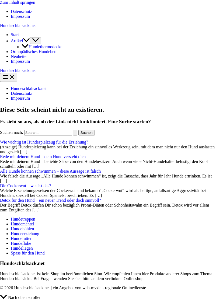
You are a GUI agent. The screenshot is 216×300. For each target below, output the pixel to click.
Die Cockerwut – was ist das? (25, 185)
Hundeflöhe (21, 243)
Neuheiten (20, 56)
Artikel (20, 41)
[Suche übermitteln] (75, 132)
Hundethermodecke (42, 46)
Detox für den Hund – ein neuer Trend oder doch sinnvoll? (50, 200)
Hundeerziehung (25, 233)
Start (15, 34)
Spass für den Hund (28, 253)
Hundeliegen (22, 248)
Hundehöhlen (22, 228)
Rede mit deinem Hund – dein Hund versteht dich (43, 156)
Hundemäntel (22, 224)
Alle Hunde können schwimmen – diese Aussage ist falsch (50, 171)
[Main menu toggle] (8, 77)
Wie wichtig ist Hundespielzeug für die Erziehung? (44, 142)
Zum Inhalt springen (17, 2)
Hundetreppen (23, 219)
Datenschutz (21, 11)
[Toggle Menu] (35, 40)
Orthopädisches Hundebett (34, 51)
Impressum (20, 16)
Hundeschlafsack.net (18, 25)
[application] (26, 41)
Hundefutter (21, 238)
